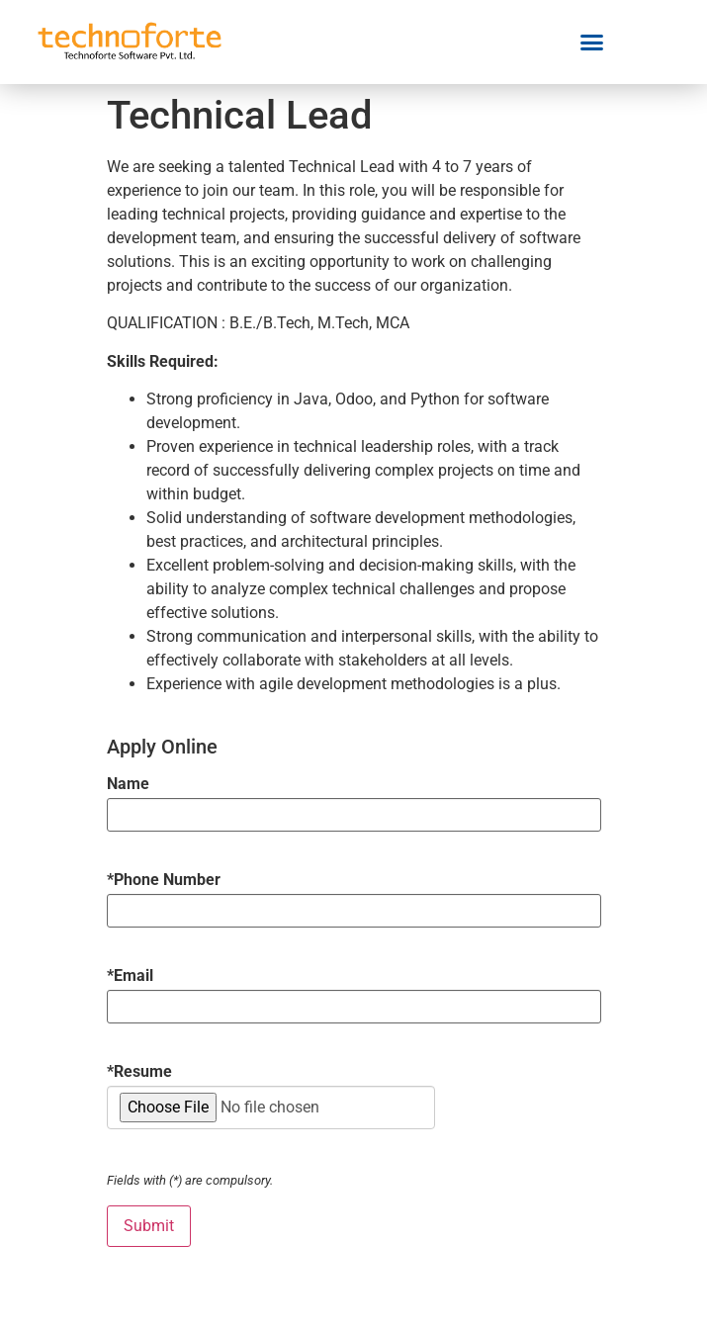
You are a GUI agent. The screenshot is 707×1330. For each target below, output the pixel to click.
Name (128, 784)
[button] (592, 42)
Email (130, 976)
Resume (139, 1072)
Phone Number (164, 880)
